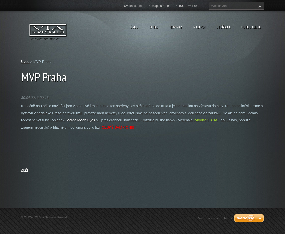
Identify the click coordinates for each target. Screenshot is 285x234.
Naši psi (199, 26)
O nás (154, 26)
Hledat (259, 6)
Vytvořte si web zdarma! (215, 218)
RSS (181, 6)
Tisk (194, 6)
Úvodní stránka (134, 6)
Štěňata (223, 26)
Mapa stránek (161, 6)
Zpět (24, 170)
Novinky (176, 26)
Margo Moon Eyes (80, 120)
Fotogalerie (251, 26)
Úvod (134, 26)
